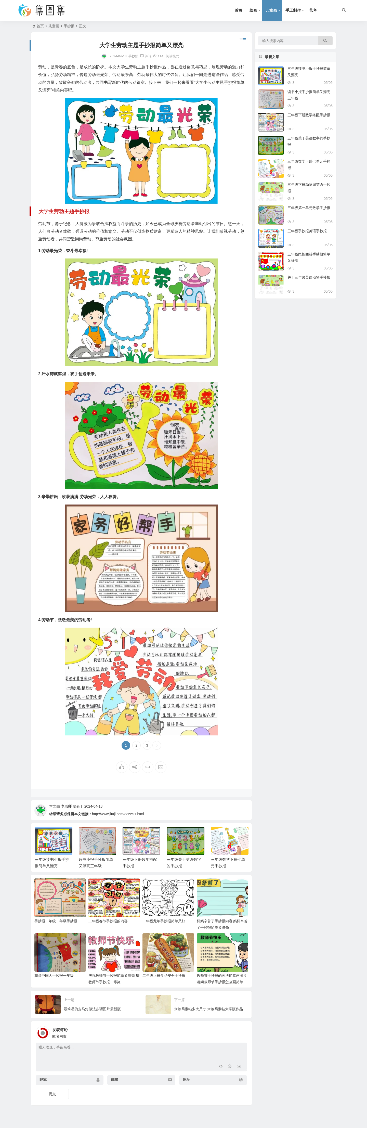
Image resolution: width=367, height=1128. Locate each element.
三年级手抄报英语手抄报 (307, 231)
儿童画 (271, 10)
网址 (186, 1080)
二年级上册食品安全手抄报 (163, 976)
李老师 (66, 806)
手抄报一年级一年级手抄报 (55, 921)
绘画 (253, 10)
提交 (52, 1094)
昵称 (43, 1080)
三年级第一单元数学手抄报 (308, 208)
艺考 (313, 10)
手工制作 (293, 10)
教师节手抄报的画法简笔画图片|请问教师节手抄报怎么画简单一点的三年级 (222, 982)
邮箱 (114, 1080)
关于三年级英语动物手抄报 (308, 277)
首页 (238, 10)
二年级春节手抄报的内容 (108, 921)
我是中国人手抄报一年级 (54, 976)
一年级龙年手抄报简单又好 (163, 921)
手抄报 (69, 26)
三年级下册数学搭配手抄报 (308, 115)
